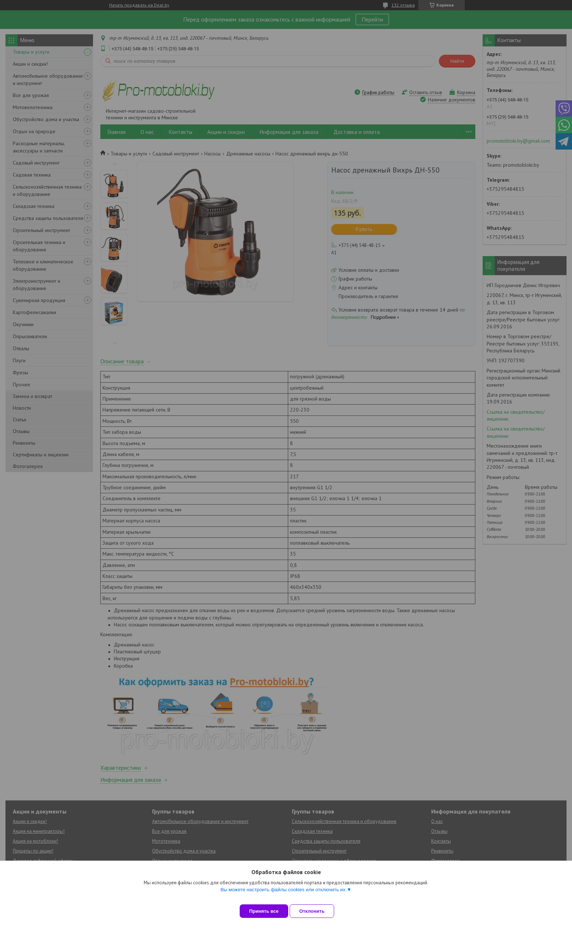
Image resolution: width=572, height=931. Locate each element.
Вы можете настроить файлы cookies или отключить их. (283, 895)
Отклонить (317, 911)
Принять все (264, 911)
